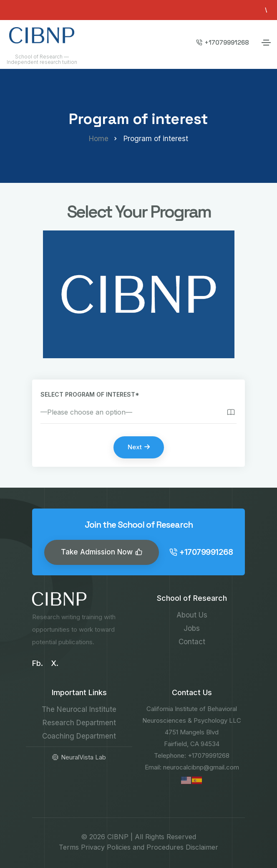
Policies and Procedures (145, 847)
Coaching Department (79, 736)
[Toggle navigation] (266, 43)
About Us (191, 615)
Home (98, 138)
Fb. (37, 663)
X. (54, 663)
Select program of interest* (89, 394)
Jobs (192, 628)
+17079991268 (222, 42)
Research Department (79, 723)
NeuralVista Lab (79, 757)
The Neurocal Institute (79, 709)
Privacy (93, 847)
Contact (192, 642)
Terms (69, 847)
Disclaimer (202, 847)
